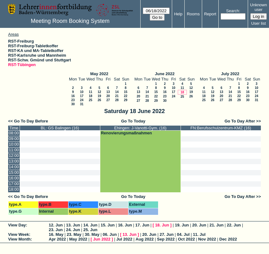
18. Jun (162, 225)
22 (125, 96)
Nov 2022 (207, 239)
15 (125, 92)
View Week (18, 234)
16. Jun (125, 225)
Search (232, 10)
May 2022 (99, 73)
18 (90, 96)
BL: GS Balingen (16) (60, 128)
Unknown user (258, 7)
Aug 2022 (145, 239)
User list (258, 23)
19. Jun (182, 225)
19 (99, 96)
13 (108, 92)
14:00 (14, 166)
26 (99, 100)
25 (90, 100)
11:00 (14, 150)
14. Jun (90, 225)
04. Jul (183, 234)
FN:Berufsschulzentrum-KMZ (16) (221, 128)
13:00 (14, 161)
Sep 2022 (166, 239)
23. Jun (56, 229)
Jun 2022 (102, 239)
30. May (92, 234)
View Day (17, 225)
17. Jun (142, 225)
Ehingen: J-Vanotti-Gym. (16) (140, 128)
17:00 (14, 183)
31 (81, 104)
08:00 (14, 133)
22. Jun (234, 225)
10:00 (14, 144)
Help (178, 14)
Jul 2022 (124, 239)
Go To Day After (240, 121)
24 (81, 100)
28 (116, 100)
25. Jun (90, 229)
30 (73, 104)
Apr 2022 (57, 239)
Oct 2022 (186, 239)
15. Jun (108, 225)
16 (73, 96)
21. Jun (217, 225)
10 (81, 92)
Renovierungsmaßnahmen (126, 133)
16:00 (14, 178)
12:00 (14, 155)
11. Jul (199, 234)
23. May (74, 234)
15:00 (14, 172)
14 (116, 92)
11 (90, 92)
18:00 (14, 189)
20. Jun (199, 225)
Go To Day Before (31, 121)
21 (116, 96)
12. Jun (56, 225)
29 (125, 100)
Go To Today (133, 121)
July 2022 (230, 73)
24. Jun (73, 229)
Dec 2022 (228, 239)
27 (108, 100)
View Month (19, 239)
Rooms (193, 14)
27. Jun (167, 234)
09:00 (14, 138)
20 (108, 96)
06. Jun (110, 234)
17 (81, 96)
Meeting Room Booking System (70, 21)
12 (99, 92)
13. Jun (73, 225)
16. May (56, 234)
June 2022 (165, 73)
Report (210, 14)
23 (73, 100)
